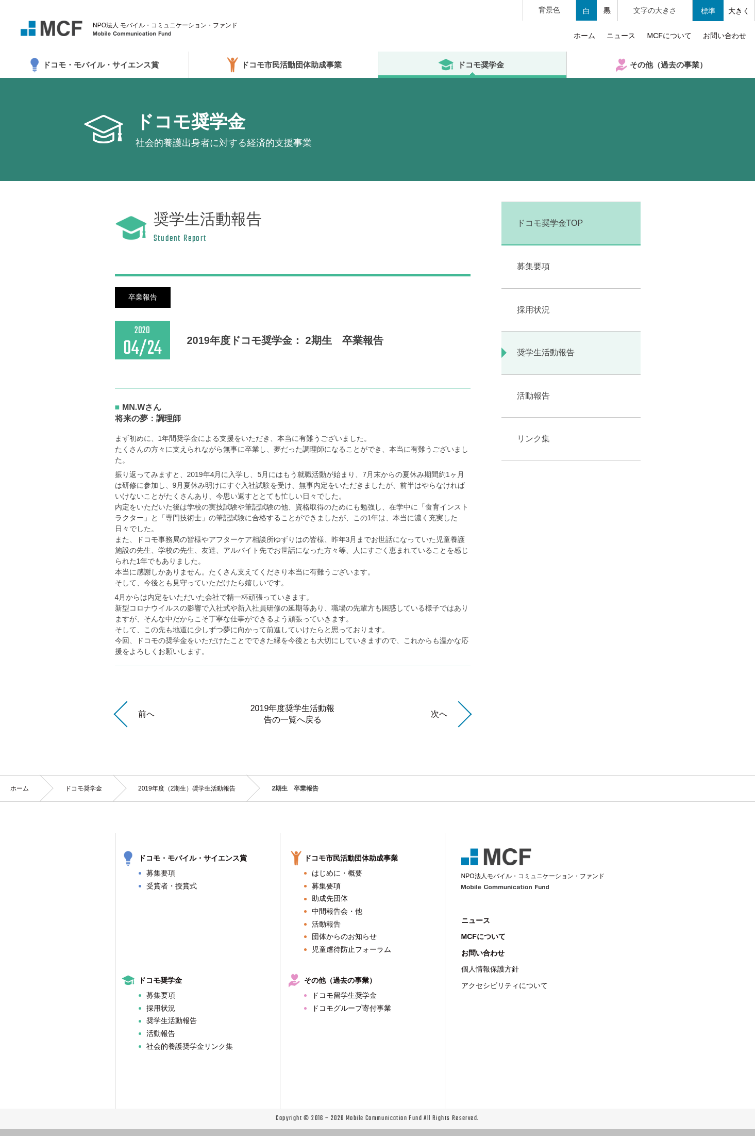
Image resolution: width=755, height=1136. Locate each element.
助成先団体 (330, 898)
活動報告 (326, 924)
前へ (146, 714)
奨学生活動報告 (171, 1020)
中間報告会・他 (337, 911)
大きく (739, 11)
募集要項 (160, 873)
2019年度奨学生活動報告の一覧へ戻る (292, 714)
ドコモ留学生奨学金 (344, 995)
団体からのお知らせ (344, 936)
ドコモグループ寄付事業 (351, 1008)
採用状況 (160, 1008)
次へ (439, 714)
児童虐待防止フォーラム (351, 949)
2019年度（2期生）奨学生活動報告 (187, 788)
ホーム (19, 788)
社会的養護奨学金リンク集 (189, 1046)
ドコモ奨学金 (83, 788)
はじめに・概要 (337, 873)
